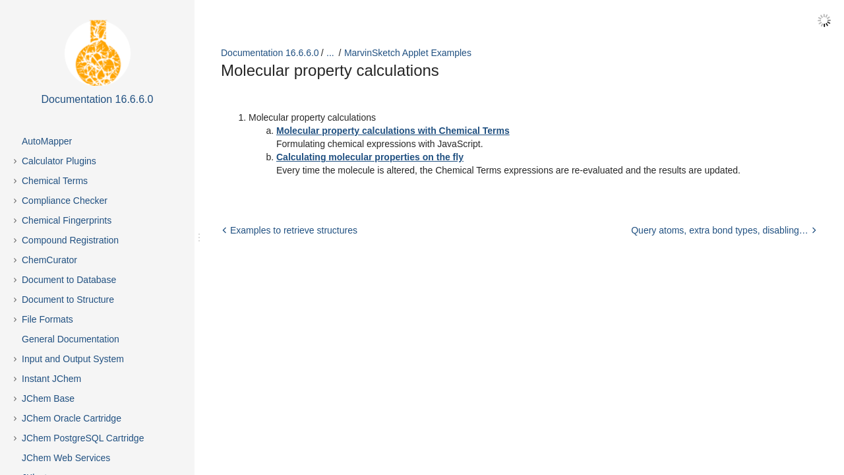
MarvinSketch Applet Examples (407, 53)
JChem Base (48, 398)
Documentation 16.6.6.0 (270, 53)
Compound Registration (70, 240)
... (330, 53)
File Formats (47, 319)
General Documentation (70, 339)
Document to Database (69, 279)
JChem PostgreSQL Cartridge (83, 438)
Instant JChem (51, 378)
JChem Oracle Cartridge (71, 418)
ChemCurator (49, 260)
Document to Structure (68, 299)
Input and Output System (73, 359)
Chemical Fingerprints (66, 220)
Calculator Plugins (59, 161)
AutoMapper (47, 141)
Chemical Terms (55, 180)
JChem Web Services (66, 458)
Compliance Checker (64, 200)
